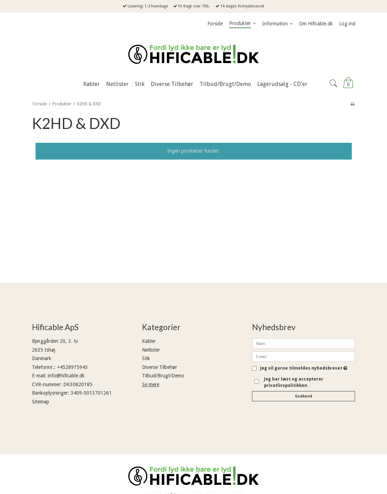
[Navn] (303, 343)
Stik (146, 358)
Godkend (303, 396)
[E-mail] (303, 356)
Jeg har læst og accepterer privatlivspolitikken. (293, 382)
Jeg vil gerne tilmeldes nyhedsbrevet (303, 368)
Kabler (149, 341)
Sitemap (40, 402)
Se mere (150, 384)
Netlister (151, 350)
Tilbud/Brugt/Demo (163, 375)
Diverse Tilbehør (159, 367)
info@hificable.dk (66, 375)
